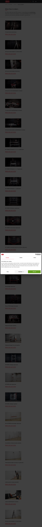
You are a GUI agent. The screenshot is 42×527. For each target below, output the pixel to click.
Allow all (34, 271)
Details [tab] (21, 257)
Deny (8, 271)
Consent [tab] (7, 257)
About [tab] (35, 257)
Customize (21, 271)
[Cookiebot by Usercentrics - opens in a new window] (36, 254)
